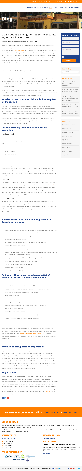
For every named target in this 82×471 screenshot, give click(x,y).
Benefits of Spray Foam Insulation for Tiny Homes (59, 444)
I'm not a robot (68, 57)
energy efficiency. (19, 50)
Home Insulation (67, 143)
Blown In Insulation (67, 151)
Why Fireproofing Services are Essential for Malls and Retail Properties (70, 98)
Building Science (66, 147)
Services (45, 7)
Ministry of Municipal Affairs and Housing (32, 333)
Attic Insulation (66, 128)
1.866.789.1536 (51, 412)
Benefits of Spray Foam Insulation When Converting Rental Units (70, 106)
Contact (56, 7)
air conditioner (52, 185)
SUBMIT (68, 60)
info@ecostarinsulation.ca (42, 1)
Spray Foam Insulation (68, 124)
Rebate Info (63, 7)
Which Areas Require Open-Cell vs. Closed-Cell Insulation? (70, 83)
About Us (30, 7)
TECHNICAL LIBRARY (49, 438)
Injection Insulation (67, 140)
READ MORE (46, 453)
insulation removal (10, 299)
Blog (50, 7)
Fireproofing (65, 155)
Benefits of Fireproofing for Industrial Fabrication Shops (70, 112)
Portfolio (37, 7)
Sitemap (32, 468)
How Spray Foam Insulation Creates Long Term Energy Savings (70, 91)
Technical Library (74, 7)
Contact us (48, 391)
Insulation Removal (67, 132)
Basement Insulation (68, 136)
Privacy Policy (40, 468)
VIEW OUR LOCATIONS (9, 438)
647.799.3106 (70, 412)
